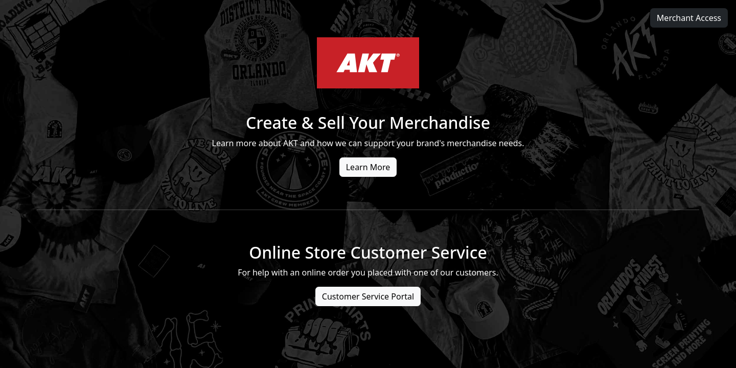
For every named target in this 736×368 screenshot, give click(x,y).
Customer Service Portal (368, 296)
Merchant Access (689, 18)
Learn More (368, 167)
